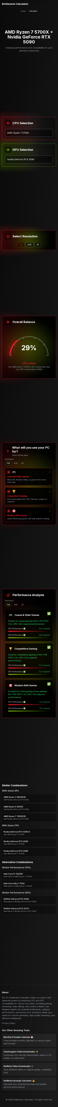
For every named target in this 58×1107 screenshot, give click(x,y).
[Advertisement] (28, 83)
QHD (16, 463)
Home (23, 11)
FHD (8, 463)
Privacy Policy (8, 1023)
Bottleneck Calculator (15, 3)
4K (22, 463)
